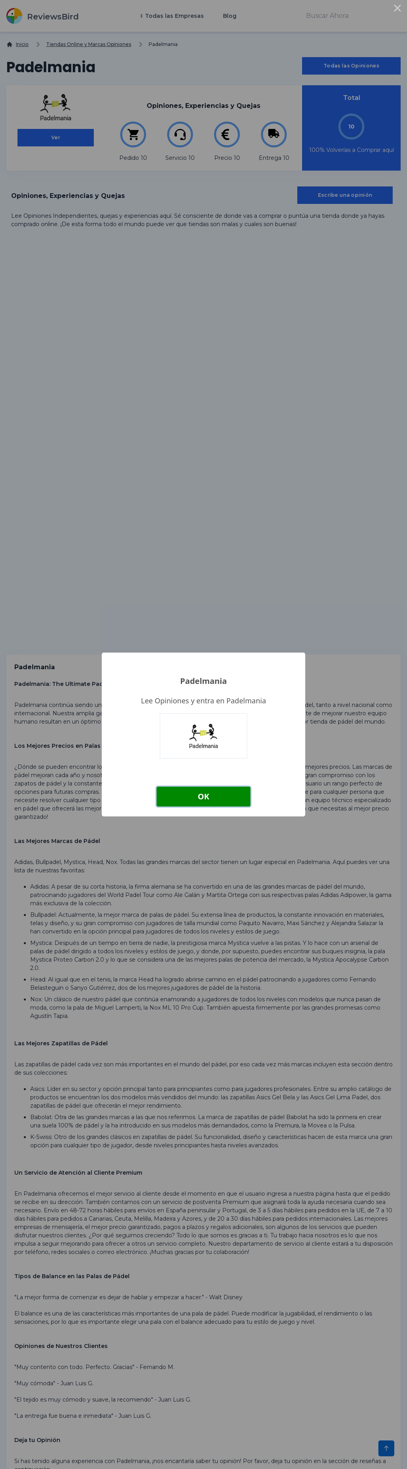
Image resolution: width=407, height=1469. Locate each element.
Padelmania (203, 681)
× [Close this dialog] (397, 9)
